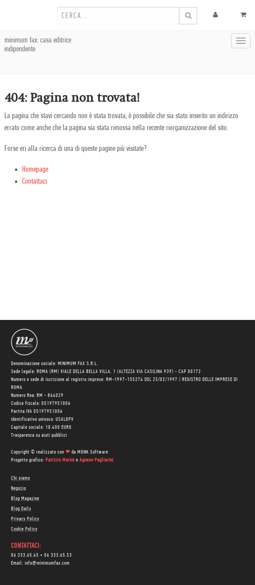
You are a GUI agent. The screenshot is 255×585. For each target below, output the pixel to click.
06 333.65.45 (25, 555)
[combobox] (118, 15)
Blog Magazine (25, 498)
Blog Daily (21, 509)
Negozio (18, 488)
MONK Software (92, 452)
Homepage (35, 169)
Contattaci (34, 181)
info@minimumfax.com (47, 563)
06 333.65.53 (58, 555)
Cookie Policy (24, 529)
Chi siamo (20, 478)
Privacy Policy (25, 519)
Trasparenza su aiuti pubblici (39, 435)
